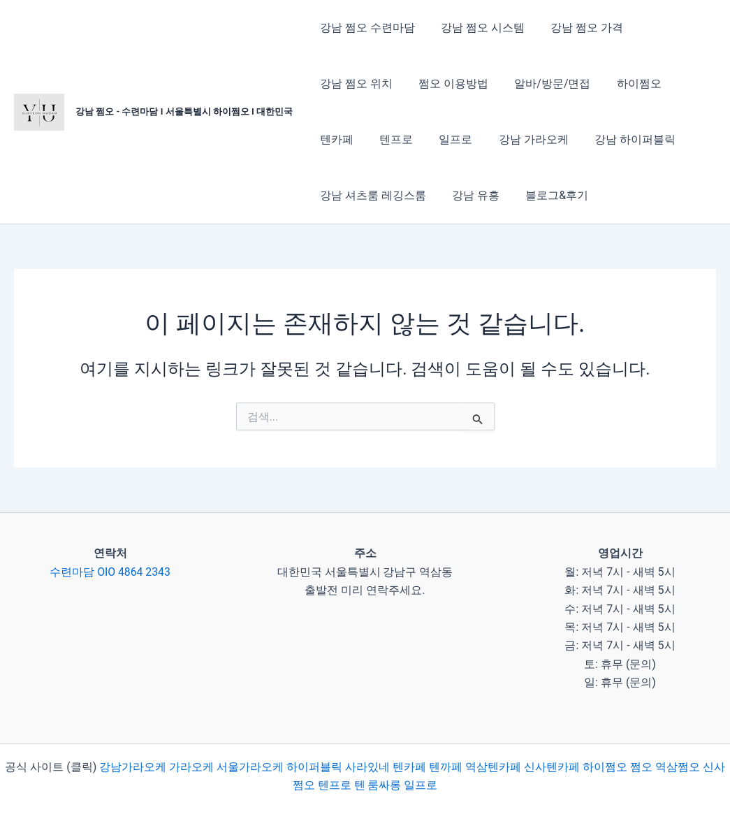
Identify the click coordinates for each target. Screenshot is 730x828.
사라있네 (367, 766)
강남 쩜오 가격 (577, 27)
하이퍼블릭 (313, 766)
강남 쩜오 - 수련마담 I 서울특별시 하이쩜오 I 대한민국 (184, 111)
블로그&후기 (547, 195)
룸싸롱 (384, 785)
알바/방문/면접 (543, 83)
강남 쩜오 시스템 (477, 27)
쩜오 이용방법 (448, 83)
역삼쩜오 (677, 766)
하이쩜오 (626, 83)
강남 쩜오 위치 (354, 83)
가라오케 (191, 766)
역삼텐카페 (493, 766)
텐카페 (687, 83)
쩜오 (641, 766)
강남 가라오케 (464, 139)
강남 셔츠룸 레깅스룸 (371, 195)
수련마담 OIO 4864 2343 (109, 572)
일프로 (390, 139)
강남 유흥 (470, 195)
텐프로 (334, 139)
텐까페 (445, 766)
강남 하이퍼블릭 (562, 139)
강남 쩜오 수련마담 (365, 27)
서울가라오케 (250, 766)
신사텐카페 (552, 766)
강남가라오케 (132, 766)
